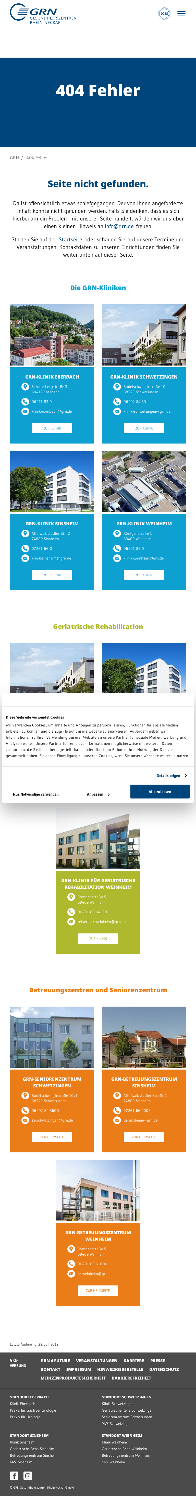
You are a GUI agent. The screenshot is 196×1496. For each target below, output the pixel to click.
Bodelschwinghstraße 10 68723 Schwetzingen (139, 389)
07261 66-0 (36, 548)
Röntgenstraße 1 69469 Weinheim (132, 536)
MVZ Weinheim (113, 1462)
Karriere (134, 1360)
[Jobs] (164, 13)
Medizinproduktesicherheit (73, 1378)
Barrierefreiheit (131, 1378)
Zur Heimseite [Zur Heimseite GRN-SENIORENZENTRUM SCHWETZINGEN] (52, 1137)
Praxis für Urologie (25, 1416)
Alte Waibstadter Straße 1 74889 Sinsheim (140, 1098)
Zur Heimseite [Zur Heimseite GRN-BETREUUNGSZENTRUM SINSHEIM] (144, 1137)
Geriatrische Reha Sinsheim (32, 1448)
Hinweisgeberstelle (120, 1369)
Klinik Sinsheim (22, 1442)
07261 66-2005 (132, 1110)
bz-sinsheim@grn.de (135, 1120)
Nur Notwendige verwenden (36, 794)
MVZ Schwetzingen (116, 1423)
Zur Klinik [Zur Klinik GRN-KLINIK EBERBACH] (52, 428)
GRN (14, 158)
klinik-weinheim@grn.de (138, 558)
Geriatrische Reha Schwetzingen (127, 1410)
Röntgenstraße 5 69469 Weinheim (86, 899)
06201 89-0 (128, 548)
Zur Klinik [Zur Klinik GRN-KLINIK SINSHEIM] (52, 575)
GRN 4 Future (55, 1360)
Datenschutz (164, 1369)
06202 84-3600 (40, 1110)
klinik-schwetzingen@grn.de (141, 411)
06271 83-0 (36, 401)
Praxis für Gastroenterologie (33, 1410)
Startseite (70, 239)
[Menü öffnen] (181, 13)
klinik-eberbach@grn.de (46, 411)
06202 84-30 (129, 401)
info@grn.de (119, 226)
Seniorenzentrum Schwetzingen (127, 1416)
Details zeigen (168, 775)
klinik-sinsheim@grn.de (46, 558)
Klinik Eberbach (22, 1403)
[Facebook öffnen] (14, 1476)
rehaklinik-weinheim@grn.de (96, 921)
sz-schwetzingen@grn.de (47, 1120)
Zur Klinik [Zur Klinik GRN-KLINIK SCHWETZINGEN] (144, 428)
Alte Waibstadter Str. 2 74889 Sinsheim (45, 536)
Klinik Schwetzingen (117, 1403)
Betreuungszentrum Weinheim (126, 1455)
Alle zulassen (160, 791)
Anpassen (98, 794)
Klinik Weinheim (114, 1442)
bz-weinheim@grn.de (89, 1273)
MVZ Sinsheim (21, 1462)
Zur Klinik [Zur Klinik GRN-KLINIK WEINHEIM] (144, 575)
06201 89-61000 (87, 1264)
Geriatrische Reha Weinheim (124, 1448)
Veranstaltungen (96, 1360)
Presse (157, 1360)
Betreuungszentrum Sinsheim (34, 1455)
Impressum (78, 1369)
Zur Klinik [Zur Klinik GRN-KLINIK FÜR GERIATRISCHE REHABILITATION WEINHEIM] (98, 938)
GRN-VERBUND (18, 1363)
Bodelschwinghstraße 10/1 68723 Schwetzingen (49, 1098)
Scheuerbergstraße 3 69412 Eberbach (44, 389)
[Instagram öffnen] (27, 1476)
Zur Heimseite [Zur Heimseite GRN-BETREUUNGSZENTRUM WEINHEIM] (98, 1290)
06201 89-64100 (87, 912)
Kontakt (50, 1369)
